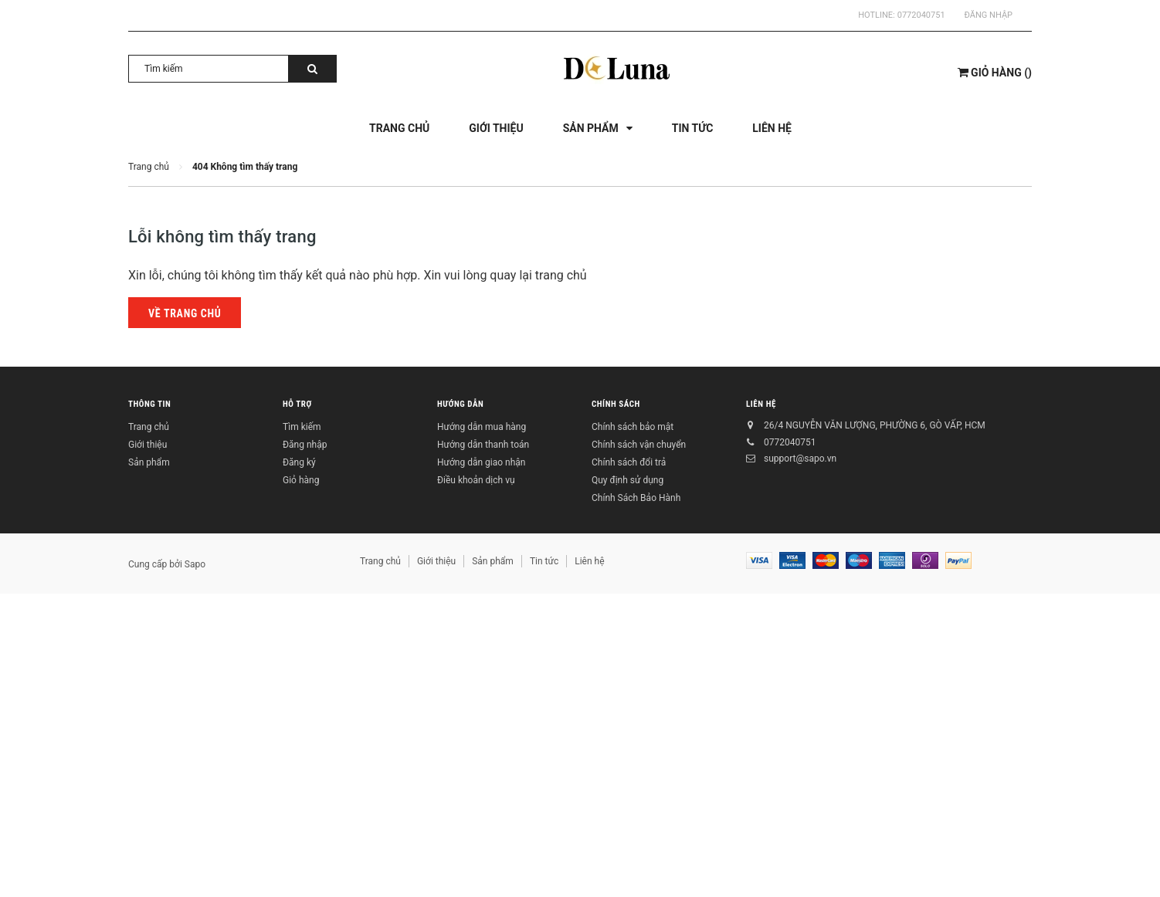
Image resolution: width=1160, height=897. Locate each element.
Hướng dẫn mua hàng (481, 426)
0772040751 (921, 15)
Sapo (195, 564)
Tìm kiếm (302, 426)
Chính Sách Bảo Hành (636, 498)
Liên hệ (761, 404)
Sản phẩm (149, 462)
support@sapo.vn (800, 458)
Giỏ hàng (301, 480)
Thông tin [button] (149, 404)
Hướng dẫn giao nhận (481, 462)
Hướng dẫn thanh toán (483, 444)
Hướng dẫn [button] (460, 404)
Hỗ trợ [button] (297, 404)
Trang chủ (148, 426)
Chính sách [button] (616, 404)
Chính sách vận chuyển (639, 444)
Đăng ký (299, 462)
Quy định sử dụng (627, 480)
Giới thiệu (147, 444)
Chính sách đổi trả (629, 462)
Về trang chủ (184, 313)
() (995, 72)
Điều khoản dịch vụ (476, 480)
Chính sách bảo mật (632, 426)
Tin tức (544, 561)
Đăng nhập (988, 15)
